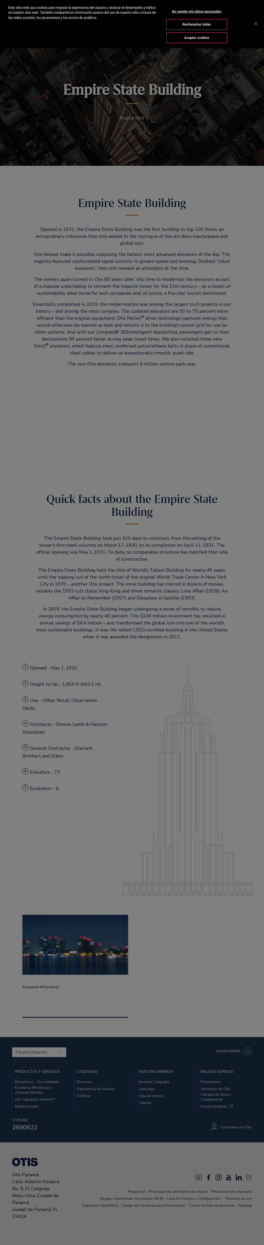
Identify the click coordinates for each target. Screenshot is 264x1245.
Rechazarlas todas (197, 18)
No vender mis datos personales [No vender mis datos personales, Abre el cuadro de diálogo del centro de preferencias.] (196, 5)
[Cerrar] (255, 17)
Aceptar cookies (196, 31)
